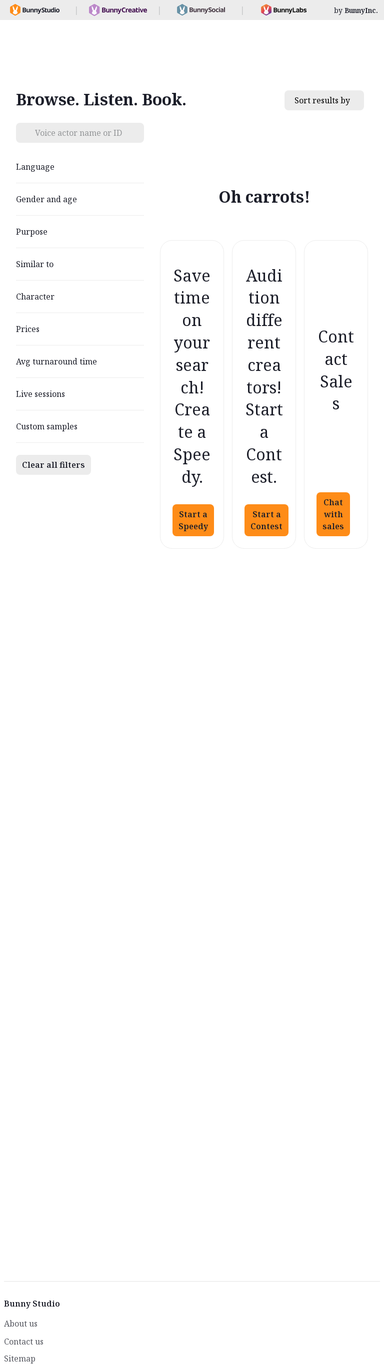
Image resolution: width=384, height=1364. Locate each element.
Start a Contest (266, 520)
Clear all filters (53, 464)
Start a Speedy (193, 520)
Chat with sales (333, 514)
